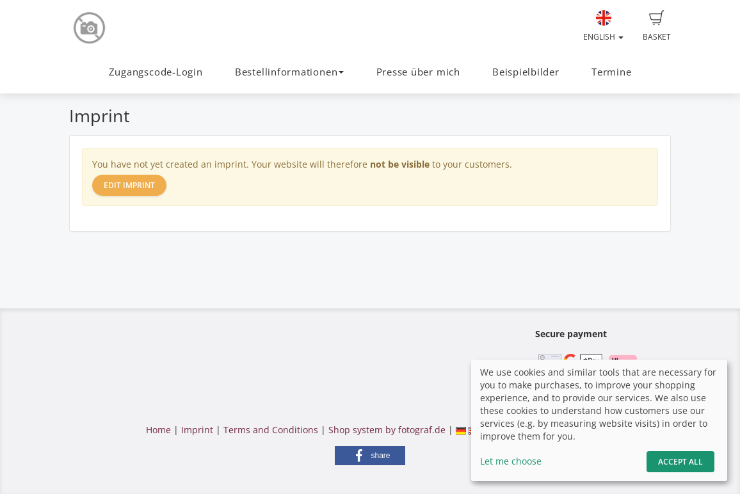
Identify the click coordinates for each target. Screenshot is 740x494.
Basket (657, 26)
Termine (611, 72)
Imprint (197, 430)
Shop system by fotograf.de (387, 430)
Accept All (680, 461)
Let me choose (511, 461)
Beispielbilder (525, 72)
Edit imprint (129, 185)
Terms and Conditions (270, 430)
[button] (370, 455)
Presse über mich (418, 72)
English (603, 26)
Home (158, 430)
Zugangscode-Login (156, 72)
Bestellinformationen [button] (289, 72)
